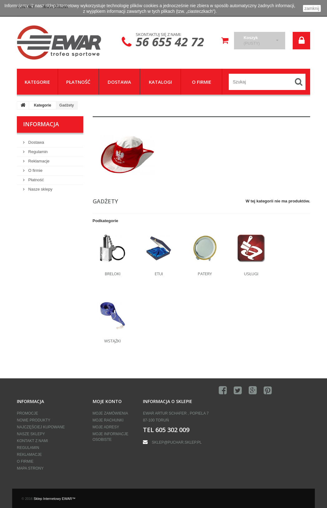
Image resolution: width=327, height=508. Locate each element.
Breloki (112, 273)
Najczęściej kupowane (41, 427)
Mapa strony (30, 468)
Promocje (27, 413)
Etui (159, 273)
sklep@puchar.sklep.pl (177, 442)
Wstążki (112, 341)
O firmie (34, 170)
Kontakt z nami (32, 441)
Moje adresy (106, 427)
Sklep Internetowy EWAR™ (55, 499)
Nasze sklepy (39, 189)
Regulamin (37, 151)
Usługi (251, 273)
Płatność (35, 179)
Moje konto (107, 401)
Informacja (41, 124)
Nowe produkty (33, 420)
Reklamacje (38, 161)
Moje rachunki (108, 420)
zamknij (312, 8)
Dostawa (35, 142)
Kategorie (42, 105)
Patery (205, 273)
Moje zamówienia (110, 413)
